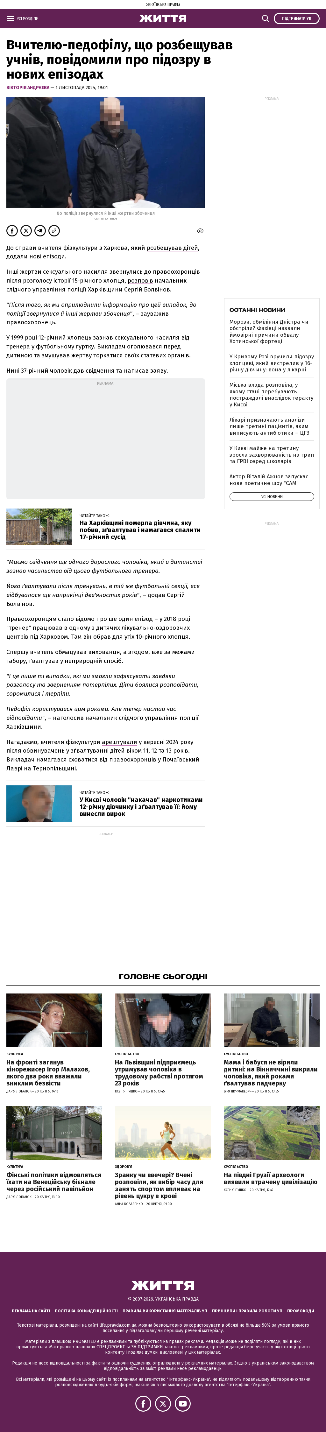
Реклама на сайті (31, 1311)
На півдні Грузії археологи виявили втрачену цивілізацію (270, 1178)
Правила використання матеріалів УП (165, 1311)
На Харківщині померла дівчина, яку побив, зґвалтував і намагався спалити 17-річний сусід (140, 530)
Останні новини (257, 309)
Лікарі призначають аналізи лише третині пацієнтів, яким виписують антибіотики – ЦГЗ (269, 426)
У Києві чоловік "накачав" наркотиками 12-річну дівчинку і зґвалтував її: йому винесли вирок (141, 807)
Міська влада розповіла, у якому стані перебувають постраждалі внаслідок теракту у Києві (271, 395)
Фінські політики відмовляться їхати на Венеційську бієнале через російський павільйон (53, 1182)
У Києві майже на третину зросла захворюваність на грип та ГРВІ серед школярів (272, 455)
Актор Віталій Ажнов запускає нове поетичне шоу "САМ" (269, 479)
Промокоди (300, 1311)
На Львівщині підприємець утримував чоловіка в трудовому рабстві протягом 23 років (159, 1072)
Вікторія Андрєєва (28, 87)
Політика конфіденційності (86, 1311)
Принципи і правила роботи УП (247, 1311)
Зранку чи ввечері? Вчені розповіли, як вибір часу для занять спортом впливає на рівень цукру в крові (159, 1185)
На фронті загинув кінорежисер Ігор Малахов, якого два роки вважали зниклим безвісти (48, 1072)
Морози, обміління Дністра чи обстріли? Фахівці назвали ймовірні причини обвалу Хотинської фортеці (269, 332)
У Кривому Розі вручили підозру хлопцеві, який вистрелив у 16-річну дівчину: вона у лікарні (272, 363)
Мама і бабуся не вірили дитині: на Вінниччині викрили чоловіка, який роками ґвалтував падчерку (271, 1072)
